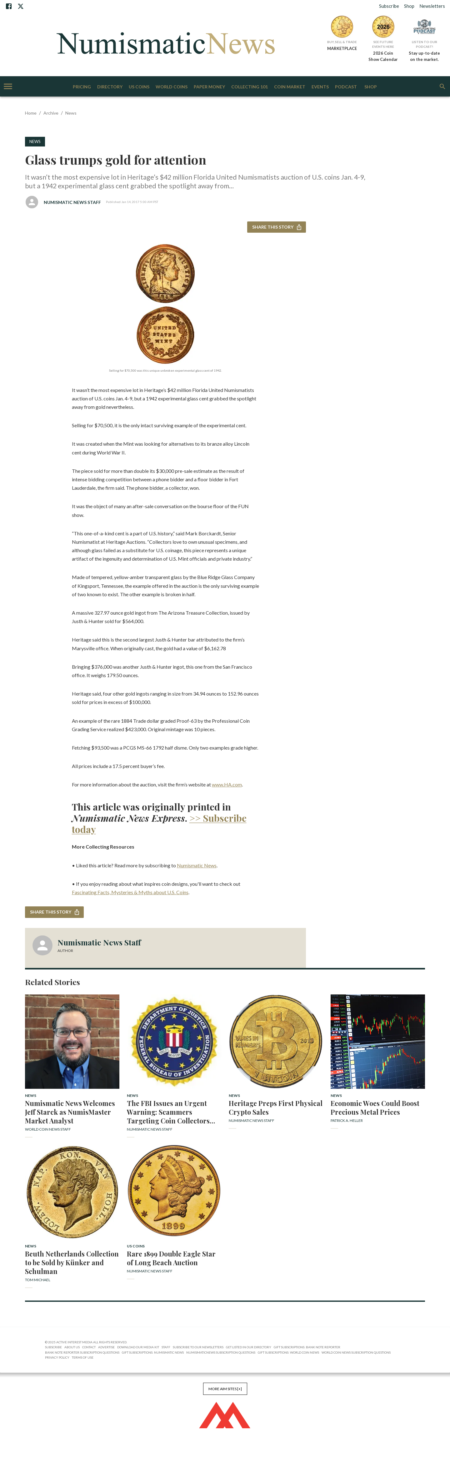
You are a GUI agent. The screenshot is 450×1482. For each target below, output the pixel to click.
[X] (21, 6)
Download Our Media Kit (138, 1347)
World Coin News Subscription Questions (356, 1352)
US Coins (139, 87)
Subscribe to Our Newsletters (198, 1347)
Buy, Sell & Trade (342, 42)
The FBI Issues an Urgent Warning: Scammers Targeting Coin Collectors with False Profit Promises (169, 1112)
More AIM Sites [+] (225, 1388)
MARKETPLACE (342, 48)
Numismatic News (197, 865)
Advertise (106, 1347)
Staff (166, 1347)
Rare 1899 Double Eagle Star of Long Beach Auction (171, 1258)
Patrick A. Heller (347, 1120)
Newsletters (432, 6)
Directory (110, 87)
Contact (89, 1347)
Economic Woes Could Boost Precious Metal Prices (375, 1107)
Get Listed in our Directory (248, 1347)
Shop (409, 6)
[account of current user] (8, 86)
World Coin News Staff (48, 1129)
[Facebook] (8, 6)
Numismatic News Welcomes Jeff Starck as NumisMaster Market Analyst (70, 1112)
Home (31, 113)
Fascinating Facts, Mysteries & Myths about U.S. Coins (130, 892)
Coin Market (290, 87)
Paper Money (209, 87)
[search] (442, 86)
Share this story (276, 227)
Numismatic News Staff (72, 202)
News (71, 113)
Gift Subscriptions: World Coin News (288, 1352)
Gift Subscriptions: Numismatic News (153, 1352)
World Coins (171, 87)
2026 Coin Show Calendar (383, 56)
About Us (72, 1347)
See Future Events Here (383, 44)
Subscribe (389, 6)
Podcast (345, 87)
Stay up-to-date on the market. (424, 56)
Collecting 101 (249, 87)
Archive (50, 113)
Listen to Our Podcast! (424, 44)
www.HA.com (227, 784)
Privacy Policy (57, 1357)
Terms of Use (82, 1357)
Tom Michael (37, 1279)
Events (320, 87)
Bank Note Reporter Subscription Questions (82, 1352)
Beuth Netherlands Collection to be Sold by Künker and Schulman (72, 1262)
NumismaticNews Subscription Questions (220, 1352)
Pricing (81, 87)
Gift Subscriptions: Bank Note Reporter (307, 1347)
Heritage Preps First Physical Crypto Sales (275, 1107)
